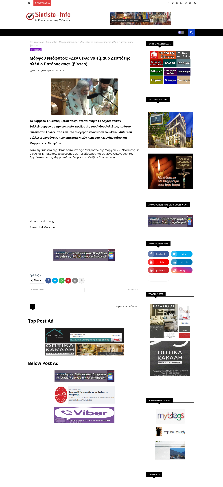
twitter (184, 253)
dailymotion (158, 278)
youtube (161, 262)
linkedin (184, 262)
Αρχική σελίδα (37, 41)
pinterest (160, 270)
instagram (184, 270)
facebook (160, 253)
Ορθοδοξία (51, 41)
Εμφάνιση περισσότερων (126, 306)
